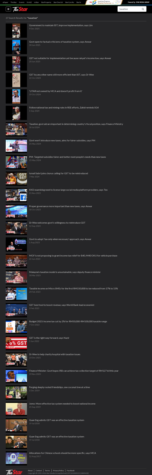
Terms (47, 470)
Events (21, 2)
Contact (39, 470)
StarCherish (58, 2)
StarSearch (80, 2)
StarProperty (46, 2)
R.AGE (29, 2)
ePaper (5, 2)
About (30, 470)
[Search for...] (129, 9)
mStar (36, 2)
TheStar (14, 2)
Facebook (70, 470)
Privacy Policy (58, 470)
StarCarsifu (69, 2)
